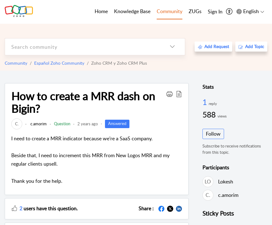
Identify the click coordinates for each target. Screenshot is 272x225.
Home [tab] (101, 11)
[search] (82, 46)
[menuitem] (215, 12)
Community (16, 63)
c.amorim (38, 124)
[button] (169, 94)
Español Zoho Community (59, 63)
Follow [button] (213, 133)
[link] (16, 124)
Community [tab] (169, 11)
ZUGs (195, 11)
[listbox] (172, 46)
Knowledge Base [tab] (132, 11)
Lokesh (225, 181)
